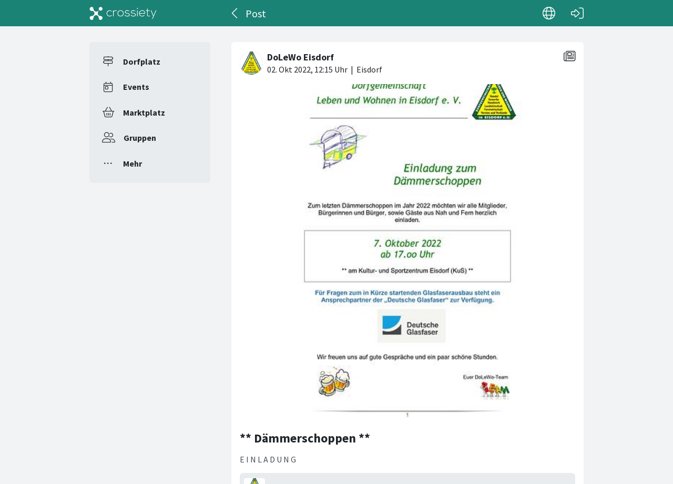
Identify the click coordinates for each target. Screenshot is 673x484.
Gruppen (140, 137)
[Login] (577, 13)
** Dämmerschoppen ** (305, 438)
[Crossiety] (123, 13)
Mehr (132, 163)
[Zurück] (235, 13)
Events (136, 86)
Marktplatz (144, 112)
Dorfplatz (141, 61)
